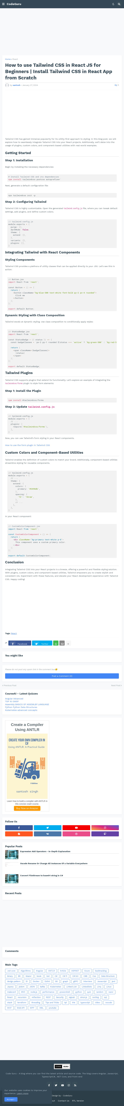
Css (94, 976)
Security (60, 997)
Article (63, 971)
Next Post (115, 685)
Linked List (71, 987)
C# (56, 976)
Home (8, 59)
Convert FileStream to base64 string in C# (41, 875)
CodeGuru (14, 4)
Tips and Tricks (52, 1002)
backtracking (101, 971)
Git (56, 981)
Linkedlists (87, 987)
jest (113, 981)
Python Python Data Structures (21, 707)
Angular (39, 971)
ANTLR (51, 971)
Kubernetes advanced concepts (21, 710)
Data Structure (108, 976)
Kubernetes (55, 987)
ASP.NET (75, 971)
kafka (42, 987)
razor (111, 992)
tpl (65, 1002)
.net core (11, 971)
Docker (36, 981)
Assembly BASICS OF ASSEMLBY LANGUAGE (27, 704)
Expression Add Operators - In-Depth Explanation (45, 851)
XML (41, 1008)
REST (48, 997)
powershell (65, 992)
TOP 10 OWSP (12, 701)
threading (35, 1002)
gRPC (75, 981)
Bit (19, 976)
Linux (108, 987)
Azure (87, 971)
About (52, 1101)
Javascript (102, 981)
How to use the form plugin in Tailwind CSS (27, 445)
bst (48, 976)
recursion (22, 997)
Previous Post (10, 685)
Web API (21, 1008)
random (99, 992)
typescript (85, 1002)
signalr (72, 997)
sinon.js (83, 997)
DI (27, 981)
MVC (23, 992)
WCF (9, 1008)
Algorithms (26, 971)
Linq (99, 987)
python (78, 992)
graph (65, 981)
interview (87, 981)
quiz (89, 992)
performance (48, 992)
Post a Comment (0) (62, 676)
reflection (36, 997)
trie (73, 1002)
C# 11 (65, 976)
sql (105, 997)
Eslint (47, 981)
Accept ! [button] (11, 1099)
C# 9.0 (75, 976)
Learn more (27, 1093)
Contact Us (63, 1101)
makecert (11, 992)
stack (9, 1002)
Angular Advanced (14, 698)
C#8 (85, 976)
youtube (52, 1008)
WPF (32, 1008)
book (39, 976)
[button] (3, 4)
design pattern (13, 981)
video (97, 1002)
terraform (21, 1002)
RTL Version (78, 1101)
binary (10, 976)
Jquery (10, 987)
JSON (32, 987)
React (15, 59)
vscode (108, 1002)
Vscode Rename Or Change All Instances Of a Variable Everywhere (53, 863)
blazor (28, 976)
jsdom (21, 987)
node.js (34, 992)
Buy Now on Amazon (27, 808)
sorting (95, 997)
